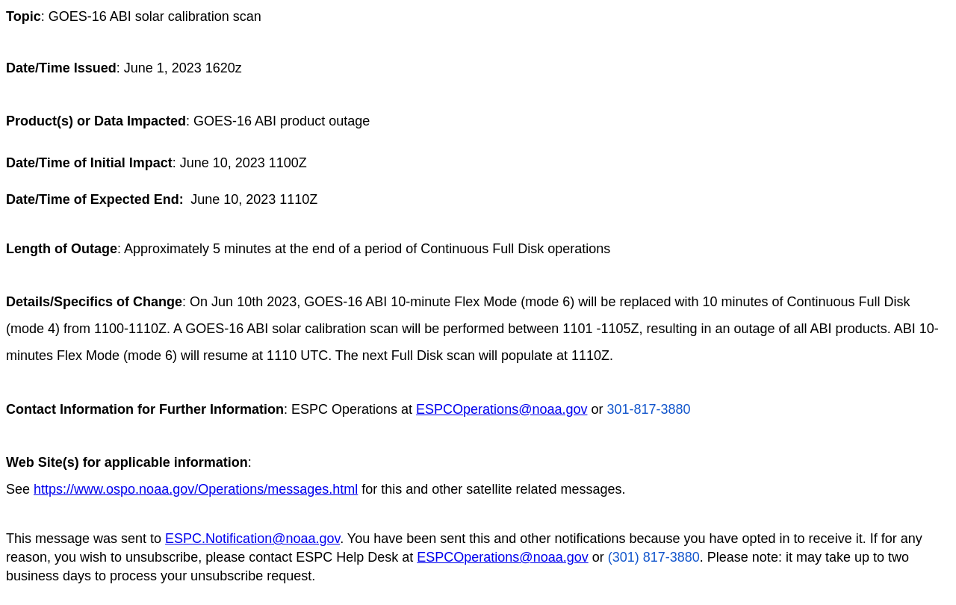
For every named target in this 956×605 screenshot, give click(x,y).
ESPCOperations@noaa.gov (501, 409)
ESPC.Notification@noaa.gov (252, 538)
